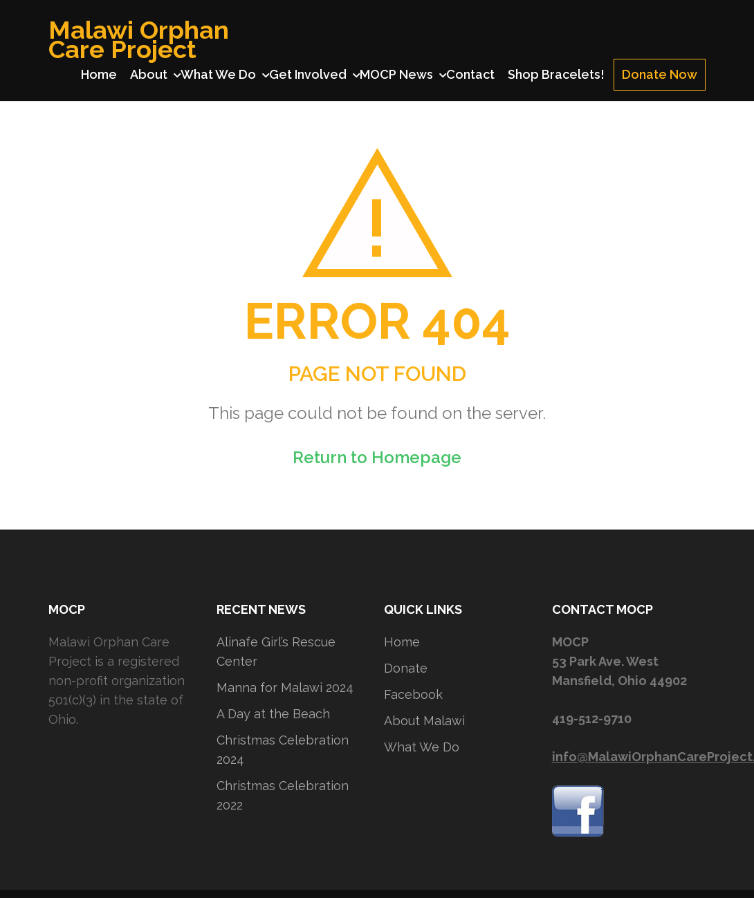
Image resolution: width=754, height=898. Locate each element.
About (148, 74)
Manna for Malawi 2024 (285, 687)
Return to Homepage (377, 457)
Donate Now (659, 74)
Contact (470, 74)
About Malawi (424, 720)
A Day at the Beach (273, 714)
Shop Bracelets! (556, 74)
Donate (405, 668)
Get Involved (308, 74)
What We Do (218, 74)
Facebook (413, 694)
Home (99, 74)
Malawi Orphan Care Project (138, 39)
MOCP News (396, 74)
